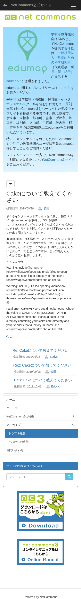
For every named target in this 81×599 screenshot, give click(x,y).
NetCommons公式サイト (30, 5)
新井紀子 (64, 72)
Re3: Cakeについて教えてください (43, 380)
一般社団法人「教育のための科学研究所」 (62, 57)
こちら (66, 88)
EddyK (51, 356)
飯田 (43, 208)
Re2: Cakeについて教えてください (42, 365)
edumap (12, 81)
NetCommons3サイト (59, 159)
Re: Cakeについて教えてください (40, 350)
